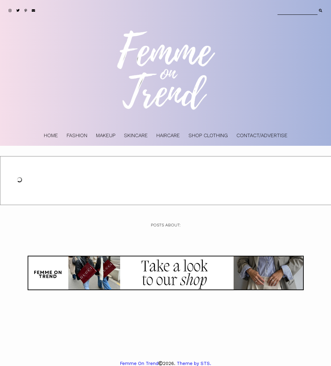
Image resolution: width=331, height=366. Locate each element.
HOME (51, 135)
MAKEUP (105, 135)
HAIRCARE (168, 135)
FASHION (77, 135)
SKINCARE (136, 135)
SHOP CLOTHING (208, 135)
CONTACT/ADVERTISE (262, 135)
